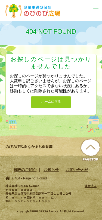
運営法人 (91, 186)
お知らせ (51, 169)
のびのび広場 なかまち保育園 (35, 10)
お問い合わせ (77, 169)
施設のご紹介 (25, 169)
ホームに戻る (51, 101)
